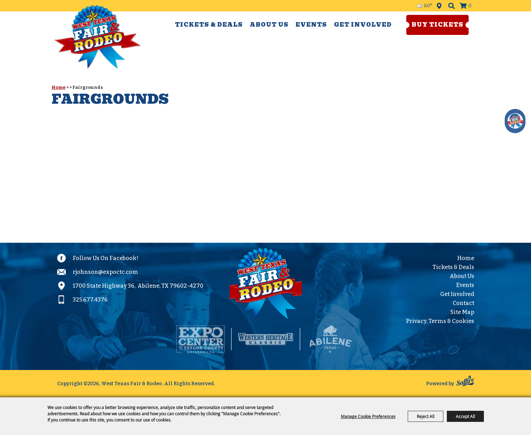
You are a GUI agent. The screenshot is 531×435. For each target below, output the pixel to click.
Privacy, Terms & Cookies (440, 321)
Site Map (462, 312)
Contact (463, 303)
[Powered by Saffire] (465, 382)
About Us (269, 24)
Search (451, 5)
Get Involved (363, 24)
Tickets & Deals (209, 24)
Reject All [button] (425, 416)
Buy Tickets (437, 24)
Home (58, 87)
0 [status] (469, 6)
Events (311, 24)
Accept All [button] (465, 416)
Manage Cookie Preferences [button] (368, 416)
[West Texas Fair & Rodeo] (97, 37)
